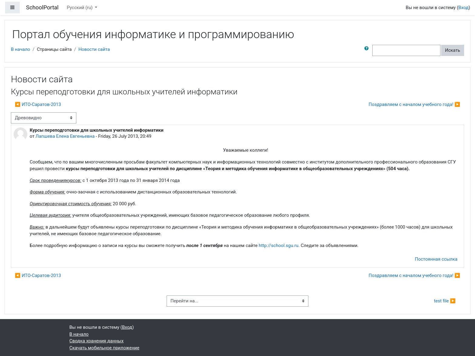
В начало (20, 49)
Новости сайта (94, 49)
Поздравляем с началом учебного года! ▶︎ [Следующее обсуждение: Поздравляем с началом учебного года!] (414, 104)
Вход (463, 7)
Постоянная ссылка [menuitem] (436, 259)
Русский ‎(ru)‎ (80, 7)
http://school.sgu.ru (278, 245)
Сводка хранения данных (96, 341)
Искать (452, 50)
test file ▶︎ (445, 301)
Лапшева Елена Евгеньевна (65, 136)
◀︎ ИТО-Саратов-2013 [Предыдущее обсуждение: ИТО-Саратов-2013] (38, 104)
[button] (368, 50)
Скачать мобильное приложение (104, 348)
